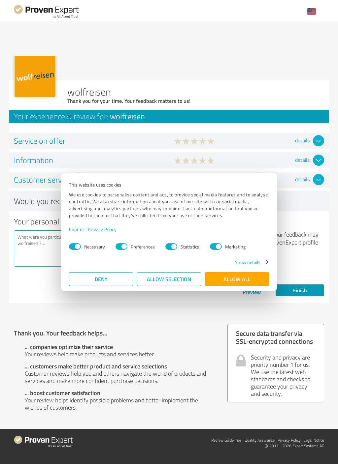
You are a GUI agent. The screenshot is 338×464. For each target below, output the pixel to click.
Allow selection (169, 279)
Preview (252, 292)
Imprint (76, 229)
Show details (247, 262)
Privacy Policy (102, 229)
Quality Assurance (260, 440)
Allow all (237, 279)
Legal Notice (314, 440)
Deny (101, 279)
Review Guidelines (226, 440)
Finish (300, 290)
